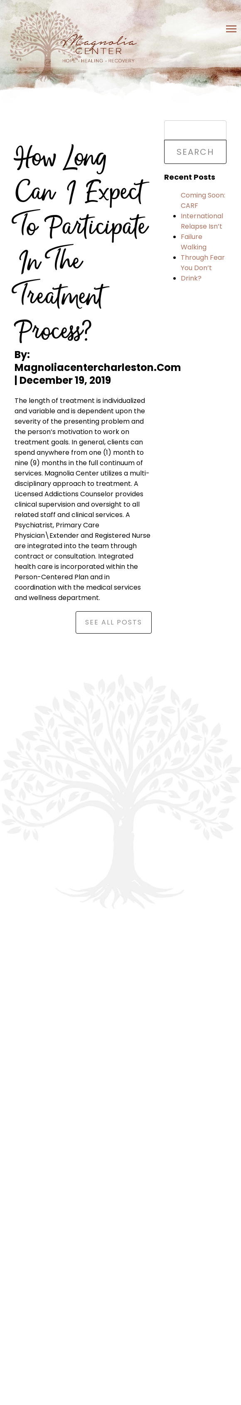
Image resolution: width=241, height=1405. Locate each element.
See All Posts (113, 622)
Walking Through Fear (203, 252)
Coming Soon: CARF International (203, 205)
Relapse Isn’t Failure (201, 231)
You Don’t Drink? (196, 273)
